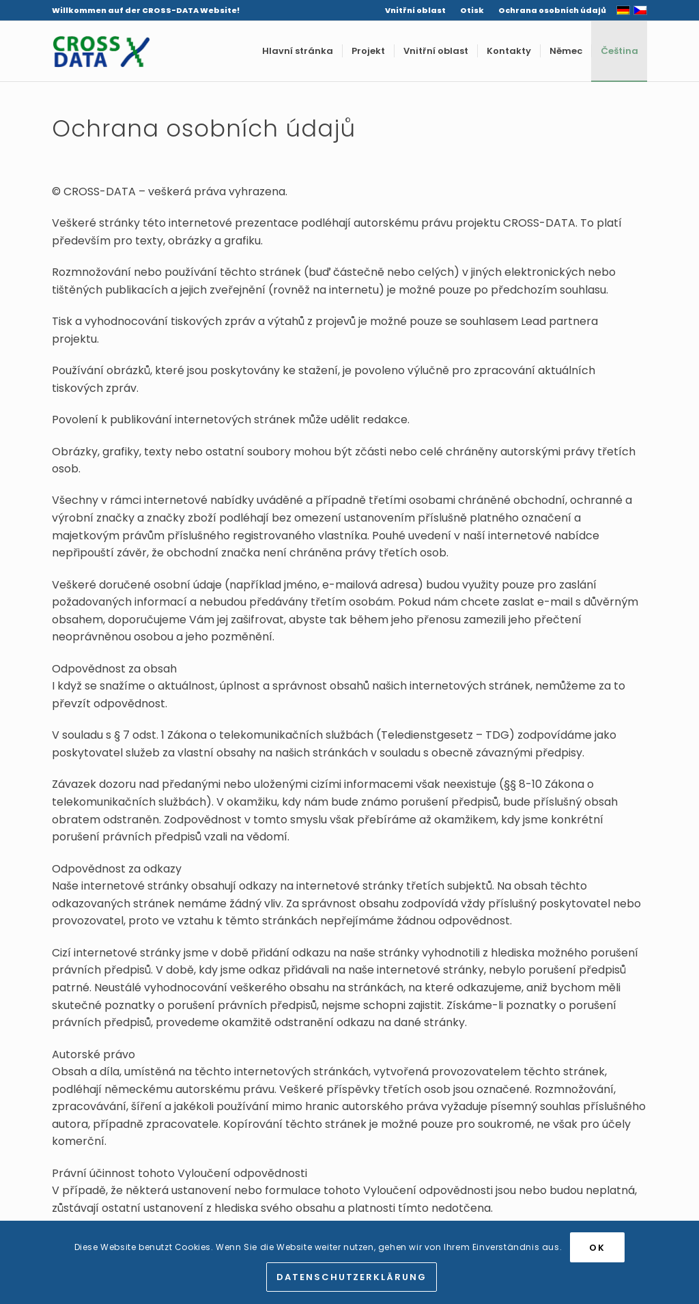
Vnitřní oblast (415, 10)
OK (597, 1247)
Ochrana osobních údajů (552, 10)
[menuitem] (415, 10)
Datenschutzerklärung (351, 1277)
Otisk (472, 10)
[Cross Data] (101, 51)
